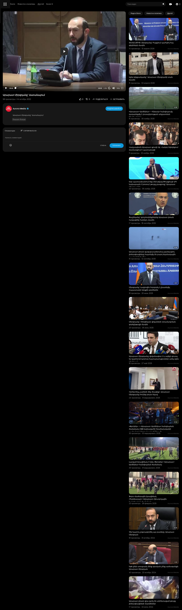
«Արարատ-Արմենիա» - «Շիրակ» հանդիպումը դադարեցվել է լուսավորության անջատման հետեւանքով (154, 101)
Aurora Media (55, 108)
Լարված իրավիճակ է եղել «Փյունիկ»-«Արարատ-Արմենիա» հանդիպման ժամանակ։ (154, 404)
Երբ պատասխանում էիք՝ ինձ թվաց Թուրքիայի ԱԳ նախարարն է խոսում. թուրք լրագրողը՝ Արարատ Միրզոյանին (157, 161)
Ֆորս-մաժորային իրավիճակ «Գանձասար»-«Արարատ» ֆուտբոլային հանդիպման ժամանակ (158, 435)
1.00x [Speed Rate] (115, 88)
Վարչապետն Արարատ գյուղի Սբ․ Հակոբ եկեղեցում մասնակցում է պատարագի (158, 129)
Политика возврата (10, 74)
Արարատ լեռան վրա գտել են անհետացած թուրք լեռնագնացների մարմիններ (156, 525)
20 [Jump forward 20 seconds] (119, 88)
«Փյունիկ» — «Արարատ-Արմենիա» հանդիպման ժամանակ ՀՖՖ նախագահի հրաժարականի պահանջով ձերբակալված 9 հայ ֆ (158, 374)
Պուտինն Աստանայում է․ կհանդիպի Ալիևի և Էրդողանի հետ (156, 585)
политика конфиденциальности (15, 83)
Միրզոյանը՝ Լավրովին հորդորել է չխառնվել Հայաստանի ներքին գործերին (158, 251)
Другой (77, 4)
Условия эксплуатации (11, 80)
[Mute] (124, 88)
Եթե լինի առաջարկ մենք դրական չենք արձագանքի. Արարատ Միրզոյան (157, 494)
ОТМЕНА (114, 145)
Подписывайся (125, 109)
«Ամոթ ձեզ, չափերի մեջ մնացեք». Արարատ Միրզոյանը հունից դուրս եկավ (158, 342)
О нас (5, 86)
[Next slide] (176, 13)
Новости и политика (62, 4)
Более (85, 4)
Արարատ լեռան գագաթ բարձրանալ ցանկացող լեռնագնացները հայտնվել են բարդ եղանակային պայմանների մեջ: (158, 222)
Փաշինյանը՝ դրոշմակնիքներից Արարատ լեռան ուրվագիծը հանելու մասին (158, 190)
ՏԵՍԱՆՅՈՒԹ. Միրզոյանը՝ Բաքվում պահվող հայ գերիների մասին (155, 39)
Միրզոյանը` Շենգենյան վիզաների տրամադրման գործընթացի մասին (156, 281)
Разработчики (8, 89)
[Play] (40, 88)
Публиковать (127, 145)
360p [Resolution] (128, 88)
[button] (177, 4)
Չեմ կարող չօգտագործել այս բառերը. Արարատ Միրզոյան (157, 464)
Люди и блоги (45, 4)
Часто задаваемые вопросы (14, 77)
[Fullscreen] (132, 88)
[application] (86, 51)
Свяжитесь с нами (16, 86)
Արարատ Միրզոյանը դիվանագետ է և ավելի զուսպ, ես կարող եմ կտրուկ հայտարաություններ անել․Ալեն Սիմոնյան (159, 312)
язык (16, 89)
